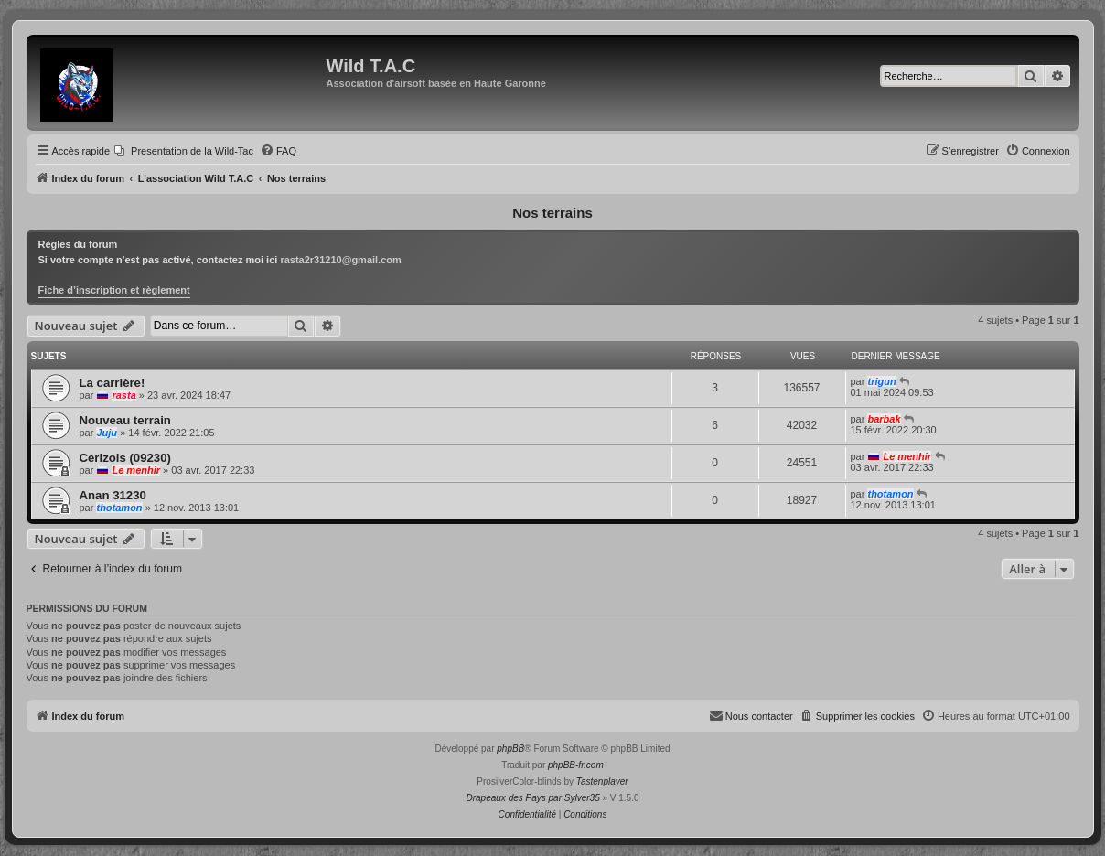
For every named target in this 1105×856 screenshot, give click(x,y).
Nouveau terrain (125, 420)
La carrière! (112, 383)
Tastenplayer (602, 781)
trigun (881, 381)
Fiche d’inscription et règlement (114, 289)
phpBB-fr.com (576, 765)
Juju (106, 432)
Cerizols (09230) (125, 458)
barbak (883, 418)
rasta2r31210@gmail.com (340, 259)
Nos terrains (552, 212)
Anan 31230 (113, 495)
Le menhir (136, 470)
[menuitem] (183, 151)
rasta (123, 395)
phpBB (510, 749)
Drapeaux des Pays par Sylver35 (533, 798)
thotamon (119, 507)
